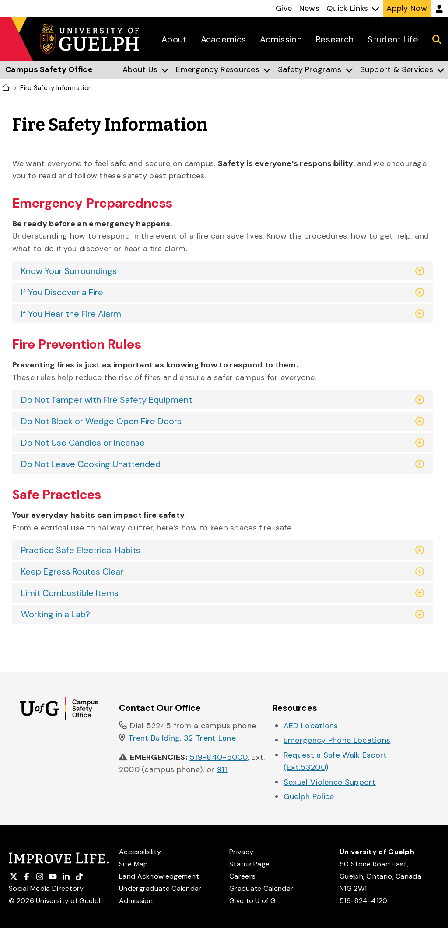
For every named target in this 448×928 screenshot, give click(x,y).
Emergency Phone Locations (337, 740)
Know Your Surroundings (69, 271)
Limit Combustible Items (70, 593)
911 (222, 769)
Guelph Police (309, 796)
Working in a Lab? (55, 614)
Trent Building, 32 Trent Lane (182, 738)
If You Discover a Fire (62, 292)
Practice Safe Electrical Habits (80, 550)
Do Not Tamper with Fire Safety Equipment (106, 399)
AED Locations (311, 725)
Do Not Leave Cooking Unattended (91, 464)
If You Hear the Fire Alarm (71, 313)
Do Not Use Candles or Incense (83, 442)
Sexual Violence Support (330, 782)
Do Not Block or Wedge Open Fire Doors (101, 421)
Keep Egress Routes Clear (72, 571)
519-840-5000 (218, 757)
